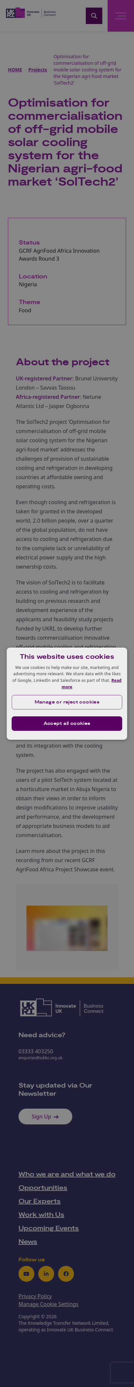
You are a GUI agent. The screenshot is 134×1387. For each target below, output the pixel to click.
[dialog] (67, 693)
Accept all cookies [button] (67, 724)
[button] (67, 702)
